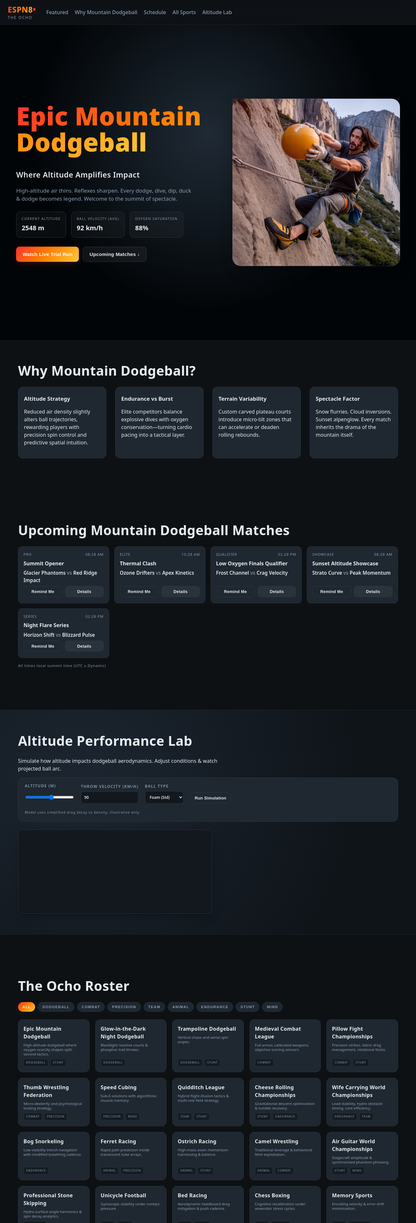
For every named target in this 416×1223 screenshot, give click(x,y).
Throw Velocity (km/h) (109, 794)
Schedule (155, 12)
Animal (180, 1007)
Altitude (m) (49, 793)
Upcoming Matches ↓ (115, 254)
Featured (57, 12)
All (27, 1007)
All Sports (184, 12)
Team (154, 1007)
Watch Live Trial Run (47, 254)
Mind (272, 1007)
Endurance (215, 1007)
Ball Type (164, 793)
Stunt (248, 1007)
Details (84, 591)
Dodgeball (56, 1007)
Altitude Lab (217, 12)
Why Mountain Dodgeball (106, 12)
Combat (91, 1007)
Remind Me (43, 591)
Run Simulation (210, 798)
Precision (124, 1007)
